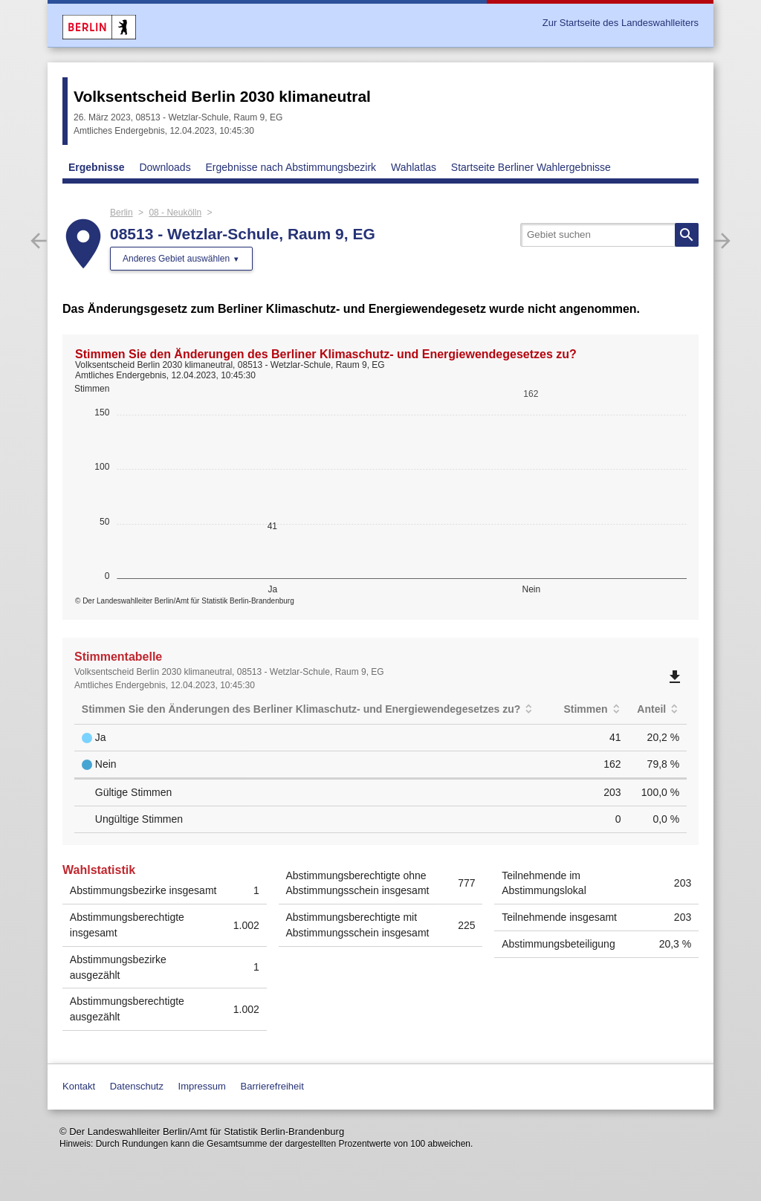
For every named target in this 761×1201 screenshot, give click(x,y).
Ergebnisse (96, 167)
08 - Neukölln (175, 212)
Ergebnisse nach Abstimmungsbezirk (291, 167)
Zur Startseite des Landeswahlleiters (621, 22)
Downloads (164, 167)
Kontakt (78, 1086)
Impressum (202, 1086)
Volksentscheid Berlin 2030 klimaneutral (222, 96)
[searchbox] (609, 235)
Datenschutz (136, 1086)
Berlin (121, 212)
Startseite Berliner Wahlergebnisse (531, 167)
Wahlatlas (413, 167)
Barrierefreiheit (272, 1086)
